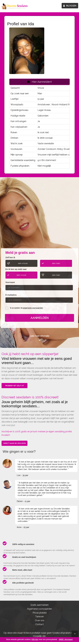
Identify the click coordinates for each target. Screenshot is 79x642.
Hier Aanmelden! (39, 81)
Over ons (39, 620)
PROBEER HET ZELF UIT (14, 386)
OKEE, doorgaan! (66, 639)
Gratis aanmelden (39, 605)
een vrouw (23, 263)
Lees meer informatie (39, 336)
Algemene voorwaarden (39, 609)
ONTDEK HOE (39, 227)
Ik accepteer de (26, 308)
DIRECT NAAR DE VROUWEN (14, 443)
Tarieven (39, 616)
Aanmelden (39, 317)
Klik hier (35, 639)
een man (56, 263)
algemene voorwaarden (33, 308)
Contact (39, 624)
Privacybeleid (40, 612)
